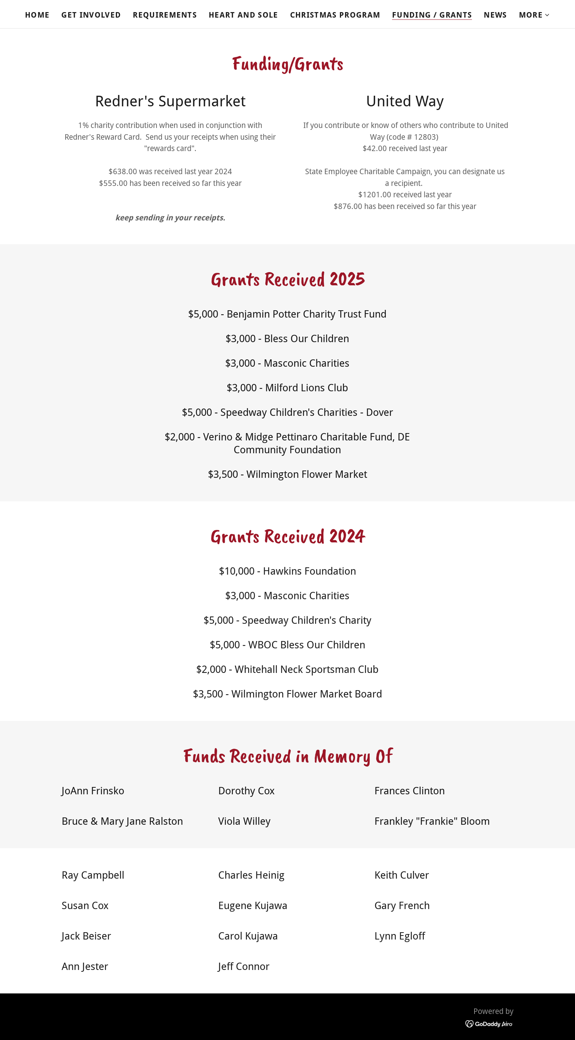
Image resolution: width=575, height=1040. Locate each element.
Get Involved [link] (91, 14)
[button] (534, 15)
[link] (489, 1023)
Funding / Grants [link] (432, 15)
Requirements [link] (165, 14)
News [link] (495, 14)
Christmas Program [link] (335, 14)
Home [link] (37, 14)
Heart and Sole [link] (243, 14)
